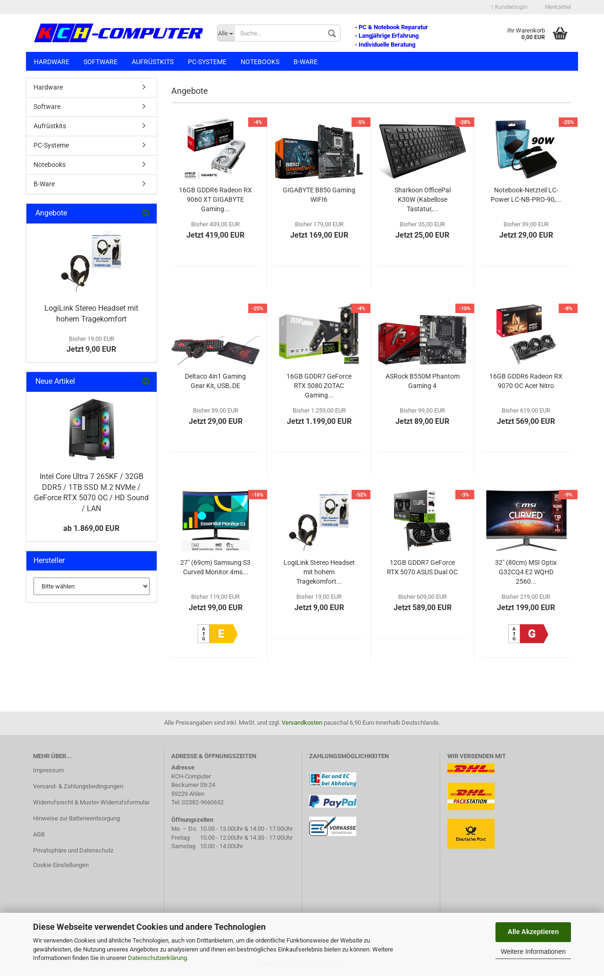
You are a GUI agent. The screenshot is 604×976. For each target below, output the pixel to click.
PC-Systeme (207, 62)
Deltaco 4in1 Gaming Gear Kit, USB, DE (215, 380)
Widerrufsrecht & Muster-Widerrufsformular (91, 802)
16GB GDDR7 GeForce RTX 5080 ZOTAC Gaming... (319, 385)
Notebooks (260, 62)
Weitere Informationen (533, 951)
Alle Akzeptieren (533, 931)
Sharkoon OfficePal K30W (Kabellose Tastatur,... (422, 199)
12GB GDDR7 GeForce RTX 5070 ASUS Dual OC (422, 567)
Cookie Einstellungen (61, 864)
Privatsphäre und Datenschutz (73, 850)
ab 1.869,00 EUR (91, 528)
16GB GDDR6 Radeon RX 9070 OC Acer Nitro (525, 380)
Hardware (51, 62)
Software (100, 62)
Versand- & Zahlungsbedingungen (78, 786)
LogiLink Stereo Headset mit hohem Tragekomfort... (319, 572)
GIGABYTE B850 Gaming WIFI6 (319, 194)
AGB (39, 834)
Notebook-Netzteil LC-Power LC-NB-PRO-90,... (526, 194)
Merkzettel (556, 7)
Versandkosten (302, 722)
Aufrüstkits (153, 62)
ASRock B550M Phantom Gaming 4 (423, 380)
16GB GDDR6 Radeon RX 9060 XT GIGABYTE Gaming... (215, 199)
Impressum (48, 770)
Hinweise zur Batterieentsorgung (76, 818)
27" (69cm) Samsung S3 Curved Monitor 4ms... (215, 567)
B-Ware (306, 62)
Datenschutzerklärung (157, 957)
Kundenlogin (510, 7)
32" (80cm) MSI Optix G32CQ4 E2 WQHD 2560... (526, 572)
